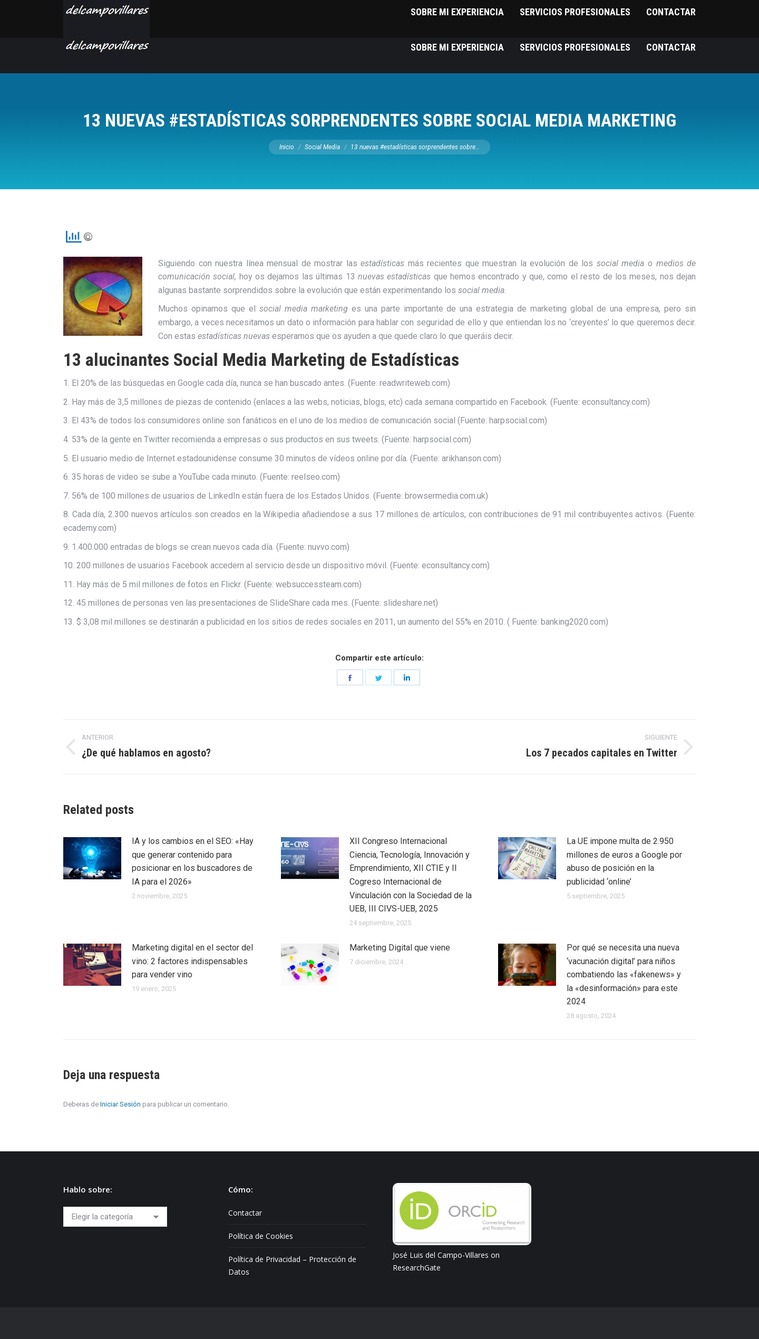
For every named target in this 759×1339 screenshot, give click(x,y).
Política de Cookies (260, 1236)
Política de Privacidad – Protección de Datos (292, 1265)
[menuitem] (457, 47)
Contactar (245, 1213)
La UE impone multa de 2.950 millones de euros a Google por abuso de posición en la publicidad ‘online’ (624, 861)
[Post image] (92, 858)
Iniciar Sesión (120, 1104)
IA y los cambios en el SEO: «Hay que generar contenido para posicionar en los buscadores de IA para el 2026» (193, 861)
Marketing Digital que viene (399, 948)
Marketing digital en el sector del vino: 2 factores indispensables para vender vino (192, 961)
